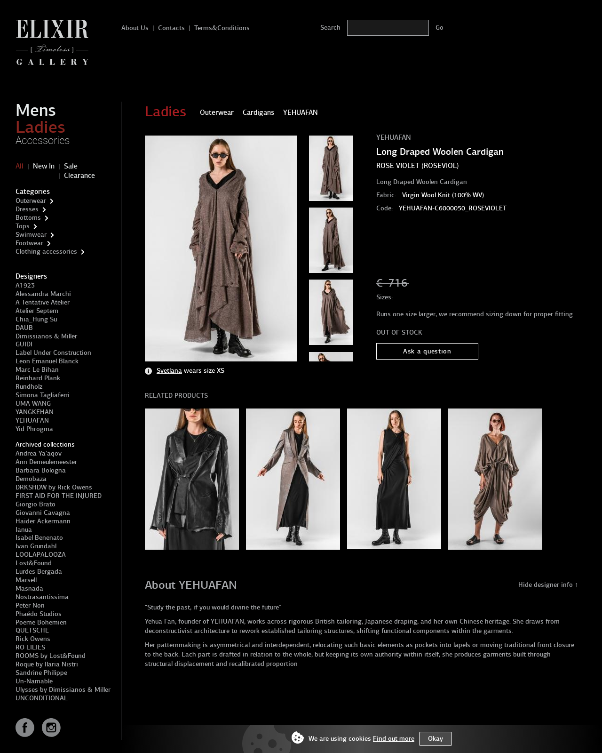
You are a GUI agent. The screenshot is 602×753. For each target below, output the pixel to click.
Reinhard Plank (38, 378)
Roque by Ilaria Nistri (47, 664)
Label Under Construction (53, 353)
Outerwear (31, 201)
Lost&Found (34, 563)
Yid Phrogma (34, 429)
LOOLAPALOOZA (41, 555)
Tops (23, 226)
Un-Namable (34, 681)
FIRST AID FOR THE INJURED (59, 496)
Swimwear (31, 235)
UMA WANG (33, 404)
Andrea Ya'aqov (39, 453)
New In (44, 166)
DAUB (24, 328)
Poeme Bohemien (41, 622)
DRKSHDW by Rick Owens (54, 487)
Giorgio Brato (35, 504)
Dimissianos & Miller (46, 336)
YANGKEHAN (35, 412)
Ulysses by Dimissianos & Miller (63, 690)
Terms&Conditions (222, 28)
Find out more (393, 739)
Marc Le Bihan (37, 370)
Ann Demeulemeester (46, 462)
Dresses (27, 209)
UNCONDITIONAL (42, 698)
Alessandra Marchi (43, 294)
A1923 (25, 285)
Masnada (29, 589)
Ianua (24, 530)
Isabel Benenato (39, 538)
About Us (135, 28)
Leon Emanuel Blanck (47, 361)
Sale (71, 166)
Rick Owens (33, 639)
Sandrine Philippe (41, 673)
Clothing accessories (46, 252)
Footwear (29, 243)
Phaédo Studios (39, 614)
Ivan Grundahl (36, 546)
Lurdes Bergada (39, 572)
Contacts (171, 28)
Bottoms (28, 218)
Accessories (43, 140)
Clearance (79, 175)
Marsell (26, 580)
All (20, 166)
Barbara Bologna (41, 470)
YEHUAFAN (32, 421)
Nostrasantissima (42, 597)
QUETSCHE (32, 630)
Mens (36, 110)
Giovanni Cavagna (43, 513)
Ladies (40, 127)
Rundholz (29, 387)
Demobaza (31, 479)
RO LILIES (30, 647)
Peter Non (30, 605)
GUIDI (24, 344)
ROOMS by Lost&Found (51, 656)
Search (330, 28)
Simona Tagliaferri (43, 395)
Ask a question (427, 351)
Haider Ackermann (43, 521)
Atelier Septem (37, 311)
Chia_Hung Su (36, 319)
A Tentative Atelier (43, 302)
